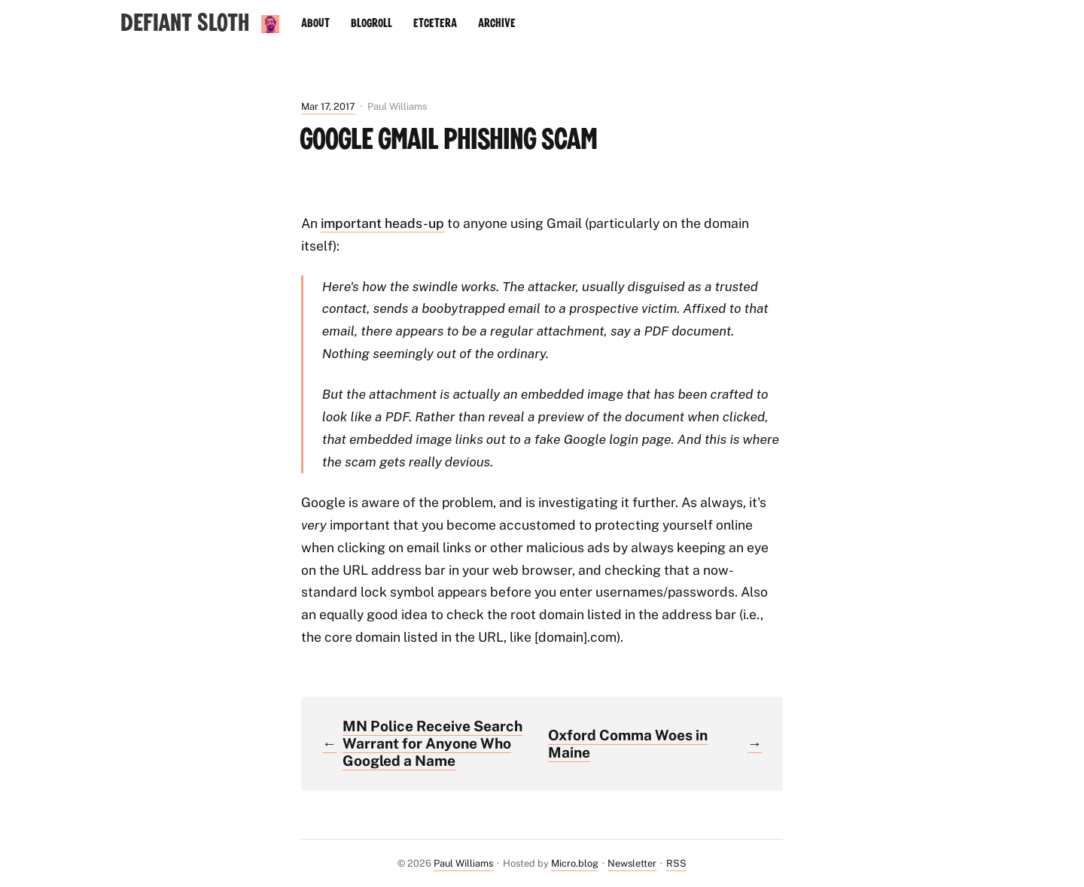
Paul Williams (463, 863)
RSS (676, 863)
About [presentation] (315, 23)
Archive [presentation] (497, 23)
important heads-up (382, 223)
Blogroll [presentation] (371, 23)
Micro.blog (574, 863)
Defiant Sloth (184, 23)
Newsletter (631, 863)
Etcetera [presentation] (435, 23)
